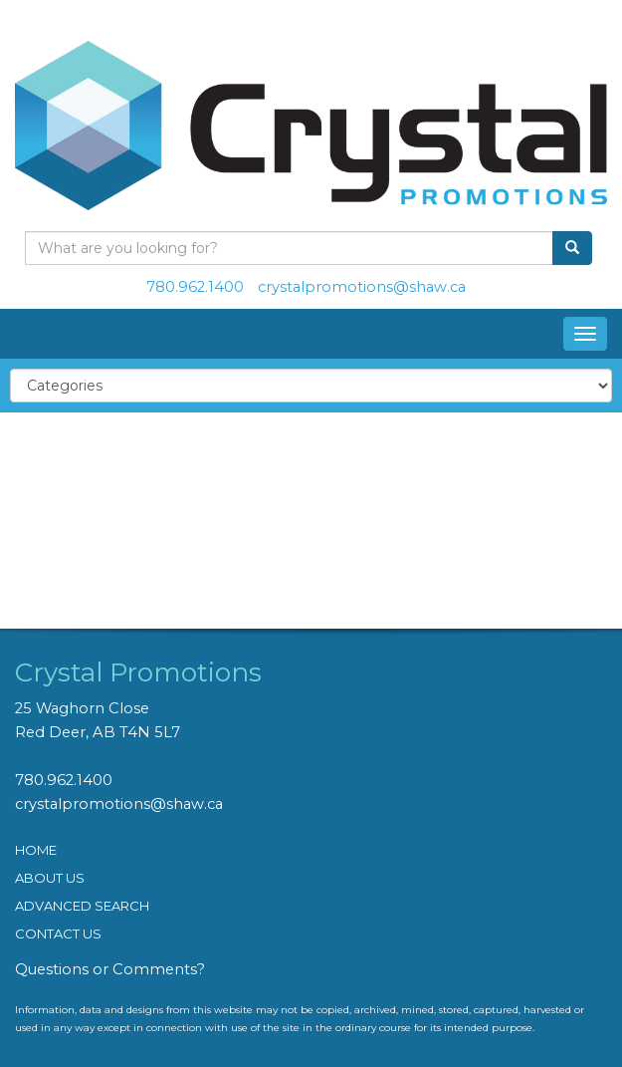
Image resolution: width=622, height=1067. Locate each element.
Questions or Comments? (110, 969)
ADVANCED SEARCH (82, 906)
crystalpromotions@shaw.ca (362, 287)
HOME (36, 850)
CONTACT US (58, 933)
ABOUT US (50, 878)
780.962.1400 (195, 287)
